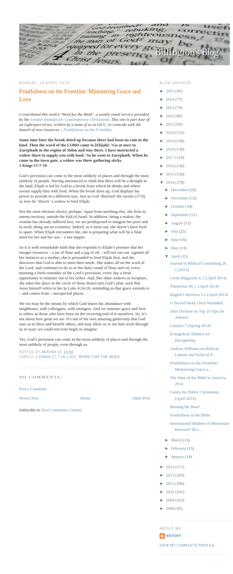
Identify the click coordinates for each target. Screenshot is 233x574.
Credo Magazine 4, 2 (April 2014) (198, 277)
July (175, 231)
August (177, 223)
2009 (170, 500)
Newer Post (28, 398)
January (178, 456)
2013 (170, 466)
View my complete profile (187, 545)
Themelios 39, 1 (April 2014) (194, 286)
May (175, 247)
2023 (170, 107)
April (176, 256)
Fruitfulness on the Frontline (87, 129)
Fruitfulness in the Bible (190, 415)
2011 (170, 483)
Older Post (141, 398)
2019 (170, 140)
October (178, 206)
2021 (170, 124)
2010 (170, 491)
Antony (174, 536)
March (177, 440)
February (179, 448)
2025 (170, 91)
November (180, 198)
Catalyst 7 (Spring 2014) (190, 325)
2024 (170, 99)
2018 (170, 149)
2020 (170, 132)
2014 (170, 182)
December (180, 189)
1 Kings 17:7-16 (50, 357)
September (180, 214)
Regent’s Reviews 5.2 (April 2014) (199, 294)
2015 (170, 174)
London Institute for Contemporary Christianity (69, 119)
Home (85, 398)
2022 (170, 115)
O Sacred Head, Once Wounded (196, 302)
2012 (170, 475)
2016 (170, 165)
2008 (170, 508)
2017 (170, 157)
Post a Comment (33, 388)
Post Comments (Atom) (62, 409)
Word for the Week (99, 357)
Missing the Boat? (185, 406)
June (175, 239)
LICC (72, 357)
